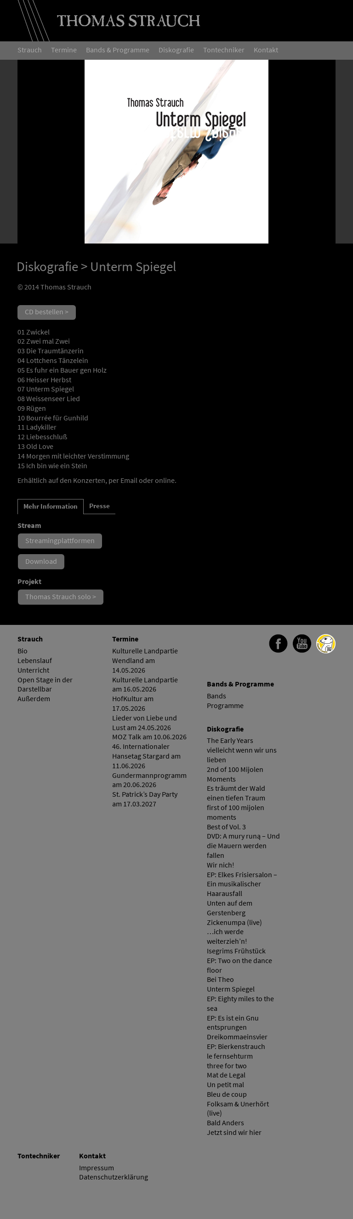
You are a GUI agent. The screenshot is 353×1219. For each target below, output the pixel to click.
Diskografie (47, 266)
